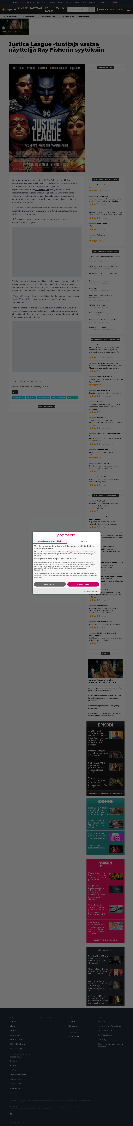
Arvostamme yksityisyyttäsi (49, 541)
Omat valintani (49, 584)
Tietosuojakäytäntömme (91, 591)
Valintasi (83, 541)
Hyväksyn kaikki (83, 584)
